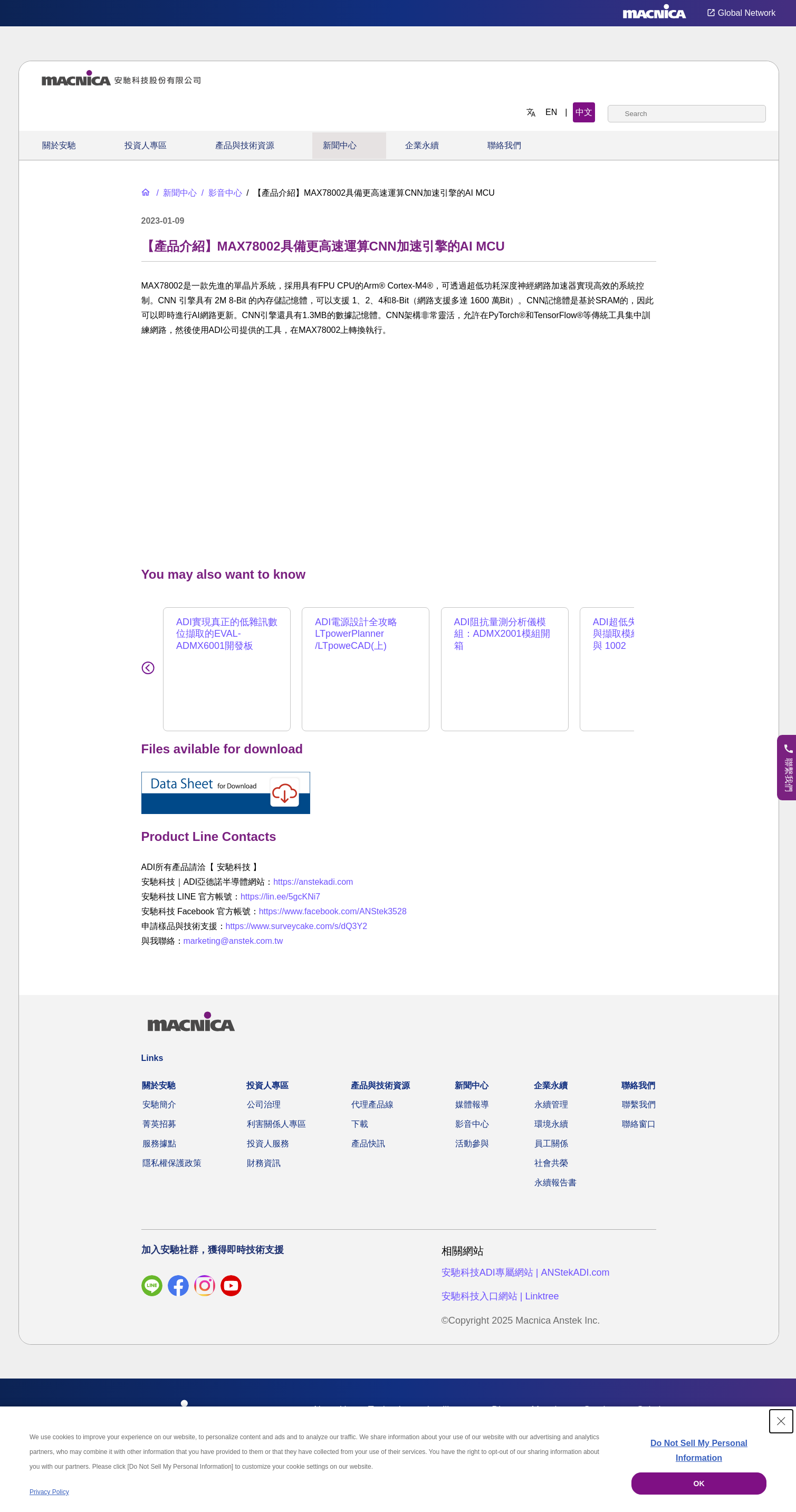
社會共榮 (551, 1163)
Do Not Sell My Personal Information (698, 1450)
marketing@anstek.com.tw (233, 940)
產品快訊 (368, 1143)
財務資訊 (264, 1163)
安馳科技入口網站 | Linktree (500, 1296)
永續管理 (551, 1104)
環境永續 (551, 1123)
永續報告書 (555, 1182)
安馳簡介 (159, 1104)
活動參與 (472, 1143)
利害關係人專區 (276, 1123)
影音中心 (472, 1123)
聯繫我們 (639, 1104)
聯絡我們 (504, 145)
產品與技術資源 (244, 145)
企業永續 (422, 145)
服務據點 (159, 1143)
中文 (584, 112)
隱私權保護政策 (172, 1163)
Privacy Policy (49, 1492)
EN (551, 112)
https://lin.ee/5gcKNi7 (280, 896)
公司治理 (264, 1104)
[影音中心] (220, 192)
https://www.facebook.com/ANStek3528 (333, 911)
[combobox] (687, 113)
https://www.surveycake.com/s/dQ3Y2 (297, 926)
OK (699, 1483)
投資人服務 (268, 1143)
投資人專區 (145, 145)
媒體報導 (472, 1104)
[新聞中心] (175, 192)
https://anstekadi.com (313, 881)
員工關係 (551, 1143)
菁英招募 (159, 1123)
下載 (359, 1123)
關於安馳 (59, 145)
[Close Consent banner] (781, 1421)
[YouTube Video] (398, 449)
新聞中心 (340, 145)
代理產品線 (372, 1104)
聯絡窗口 (639, 1123)
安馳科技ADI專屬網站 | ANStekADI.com (526, 1272)
